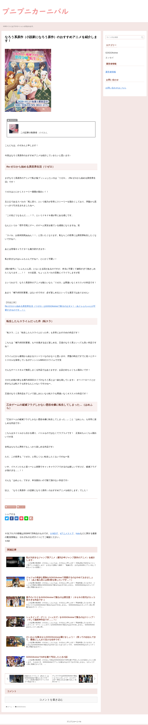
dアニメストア (67, 533)
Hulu (78, 533)
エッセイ (21, 507)
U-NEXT (54, 533)
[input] (124, 37)
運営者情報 (110, 72)
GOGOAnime (10, 507)
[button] (142, 37)
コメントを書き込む (51, 700)
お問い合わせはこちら (115, 88)
